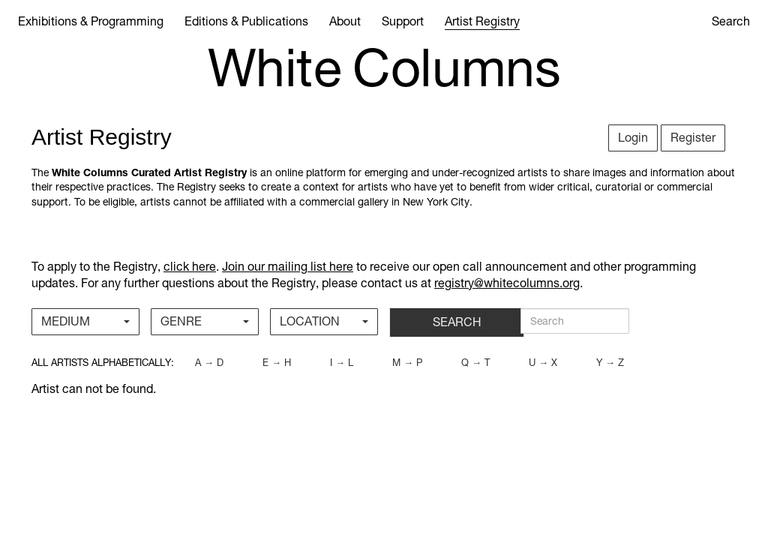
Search (731, 21)
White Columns (384, 68)
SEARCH (457, 322)
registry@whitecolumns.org (507, 283)
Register (693, 138)
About (345, 21)
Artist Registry (482, 21)
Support (403, 21)
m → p (407, 362)
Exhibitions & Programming (91, 21)
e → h (276, 362)
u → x (543, 362)
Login (633, 138)
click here (190, 266)
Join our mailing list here (287, 266)
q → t (475, 362)
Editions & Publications (246, 21)
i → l (341, 362)
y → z (610, 362)
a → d (209, 362)
